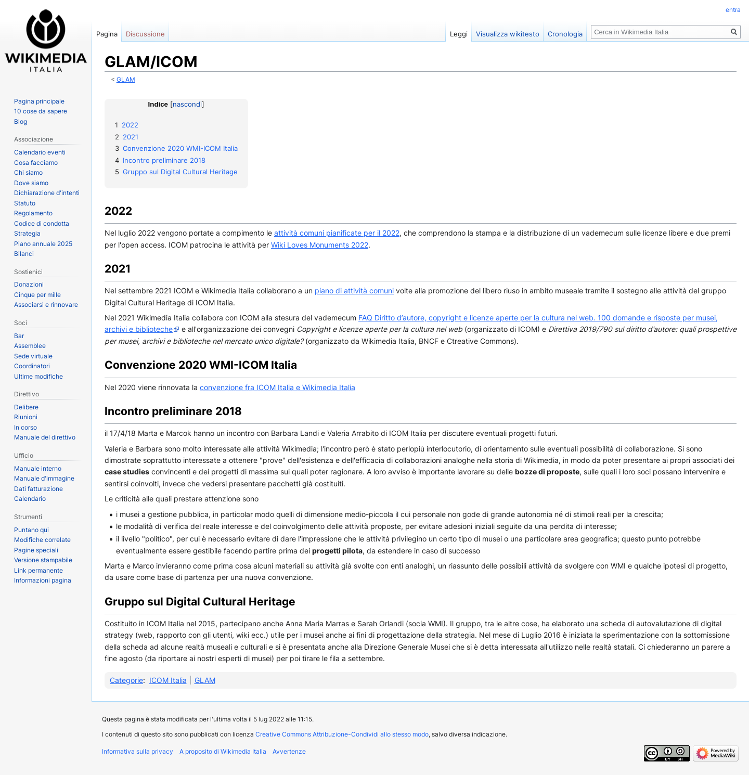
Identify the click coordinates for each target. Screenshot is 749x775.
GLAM (126, 79)
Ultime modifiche (38, 376)
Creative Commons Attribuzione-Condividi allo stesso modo (342, 734)
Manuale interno (37, 468)
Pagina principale (39, 101)
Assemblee (30, 346)
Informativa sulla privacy (137, 751)
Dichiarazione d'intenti (47, 193)
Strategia (27, 233)
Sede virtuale (33, 356)
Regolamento (33, 213)
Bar (19, 336)
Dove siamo (31, 183)
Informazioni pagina (42, 580)
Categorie (126, 680)
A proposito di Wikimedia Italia (222, 751)
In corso (25, 427)
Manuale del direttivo (44, 437)
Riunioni (25, 417)
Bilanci (24, 253)
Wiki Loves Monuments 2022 (319, 244)
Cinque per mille (37, 295)
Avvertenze (289, 751)
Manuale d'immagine (44, 478)
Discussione (145, 34)
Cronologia (565, 34)
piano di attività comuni (354, 290)
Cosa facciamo (36, 162)
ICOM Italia (168, 680)
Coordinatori (32, 366)
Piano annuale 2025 (43, 244)
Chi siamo (28, 172)
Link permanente (38, 570)
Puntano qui (31, 530)
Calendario (30, 498)
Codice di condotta (41, 223)
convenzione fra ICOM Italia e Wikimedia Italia (277, 387)
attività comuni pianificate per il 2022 (336, 232)
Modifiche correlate (42, 540)
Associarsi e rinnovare (46, 304)
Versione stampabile (43, 560)
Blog (20, 121)
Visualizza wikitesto (507, 34)
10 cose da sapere (40, 111)
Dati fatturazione (38, 489)
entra (733, 10)
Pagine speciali (36, 550)
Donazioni (29, 284)
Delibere (26, 407)
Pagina (107, 34)
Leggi (459, 34)
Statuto (24, 203)
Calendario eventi (40, 152)
